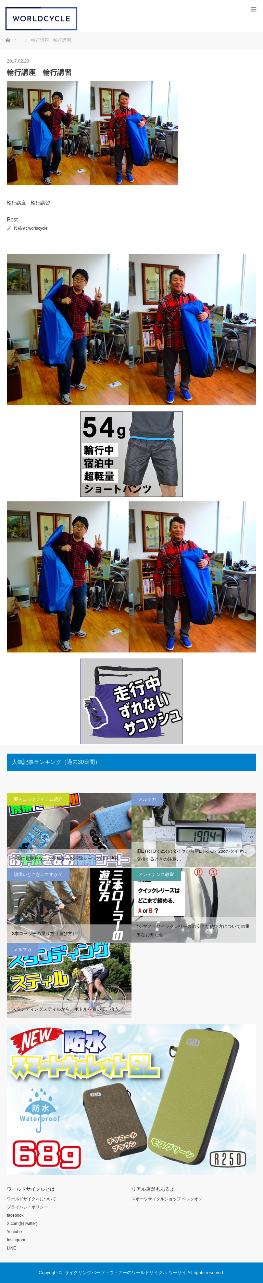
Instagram (16, 1240)
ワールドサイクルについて (31, 1199)
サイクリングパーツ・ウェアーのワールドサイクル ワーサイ (125, 1272)
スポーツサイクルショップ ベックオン (167, 1199)
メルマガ (147, 799)
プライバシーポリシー (27, 1207)
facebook (15, 1215)
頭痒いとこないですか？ (38, 874)
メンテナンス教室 (156, 874)
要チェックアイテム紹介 (38, 799)
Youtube (14, 1231)
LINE (11, 1248)
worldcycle (38, 228)
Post (12, 219)
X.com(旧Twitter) (22, 1223)
